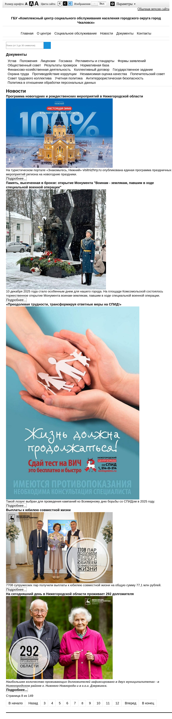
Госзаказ (65, 61)
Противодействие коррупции (54, 74)
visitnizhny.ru (92, 170)
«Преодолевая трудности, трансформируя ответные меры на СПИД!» (63, 304)
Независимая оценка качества (103, 74)
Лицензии (47, 61)
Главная (27, 33)
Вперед (130, 703)
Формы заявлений (132, 61)
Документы (125, 33)
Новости (106, 33)
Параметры (124, 4)
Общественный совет (24, 65)
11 (108, 703)
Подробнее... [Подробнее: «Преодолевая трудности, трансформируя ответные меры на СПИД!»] (16, 505)
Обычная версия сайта (153, 9)
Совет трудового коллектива (30, 78)
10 (98, 703)
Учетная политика (68, 78)
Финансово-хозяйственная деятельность (39, 69)
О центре (44, 33)
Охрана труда (18, 74)
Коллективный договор (91, 69)
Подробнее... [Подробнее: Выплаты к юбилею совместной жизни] (16, 589)
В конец (148, 703)
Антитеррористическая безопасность (115, 78)
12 (117, 703)
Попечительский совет (147, 74)
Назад (33, 703)
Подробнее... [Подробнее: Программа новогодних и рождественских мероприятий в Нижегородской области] (16, 178)
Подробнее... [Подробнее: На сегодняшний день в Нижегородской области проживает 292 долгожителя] (17, 690)
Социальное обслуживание (75, 33)
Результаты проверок (60, 65)
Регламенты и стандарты (95, 61)
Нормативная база (94, 65)
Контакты (144, 33)
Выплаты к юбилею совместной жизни (38, 510)
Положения (28, 61)
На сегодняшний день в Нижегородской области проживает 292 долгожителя (70, 594)
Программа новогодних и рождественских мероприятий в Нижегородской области (74, 96)
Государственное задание (133, 69)
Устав (12, 61)
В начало (15, 703)
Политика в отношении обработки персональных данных (52, 82)
